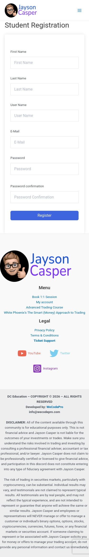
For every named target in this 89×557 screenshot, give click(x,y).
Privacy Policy (44, 330)
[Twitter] (60, 353)
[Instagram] (45, 368)
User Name (18, 105)
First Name (18, 51)
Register (44, 215)
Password (17, 158)
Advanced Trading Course (44, 307)
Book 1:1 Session (44, 297)
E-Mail (14, 131)
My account (44, 302)
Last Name (18, 78)
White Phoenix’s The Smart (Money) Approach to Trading (44, 312)
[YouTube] (29, 353)
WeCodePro (55, 407)
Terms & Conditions (44, 335)
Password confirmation (27, 186)
